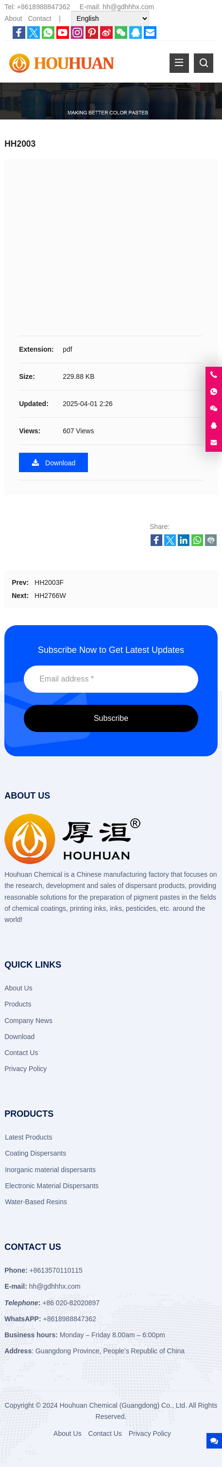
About (13, 18)
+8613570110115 (55, 1270)
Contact (39, 18)
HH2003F (49, 582)
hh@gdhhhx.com (128, 7)
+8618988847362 (43, 7)
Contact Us (21, 1053)
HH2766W (50, 595)
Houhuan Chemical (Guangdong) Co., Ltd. (123, 1405)
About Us (18, 988)
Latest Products (28, 1137)
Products (17, 1004)
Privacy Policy (25, 1069)
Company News (28, 1020)
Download (53, 463)
